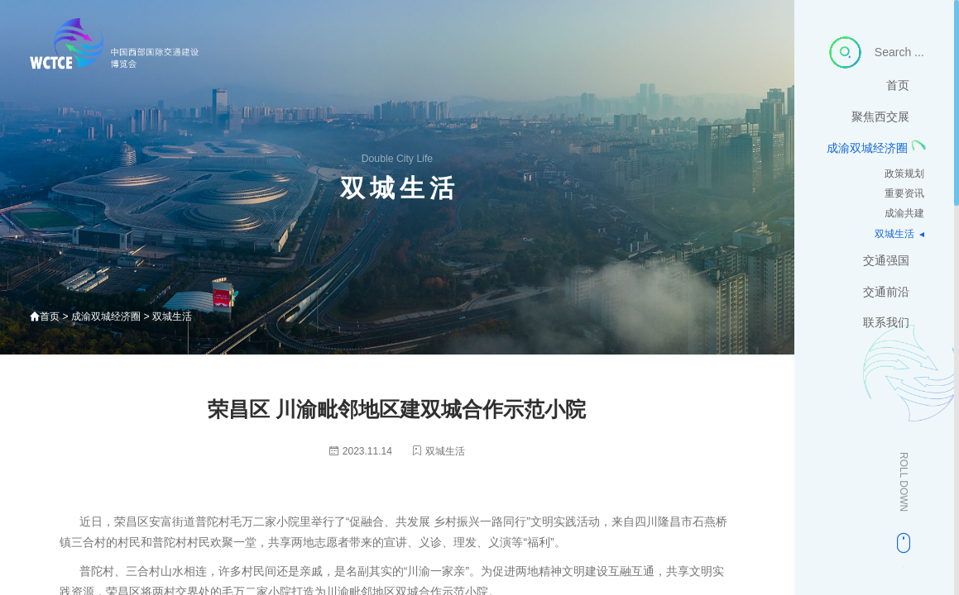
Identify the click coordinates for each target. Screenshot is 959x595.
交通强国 (898, 282)
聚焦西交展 (892, 138)
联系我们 (898, 344)
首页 (909, 107)
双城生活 (894, 256)
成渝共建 (904, 235)
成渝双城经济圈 (867, 170)
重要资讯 (904, 215)
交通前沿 (898, 313)
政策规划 (904, 195)
